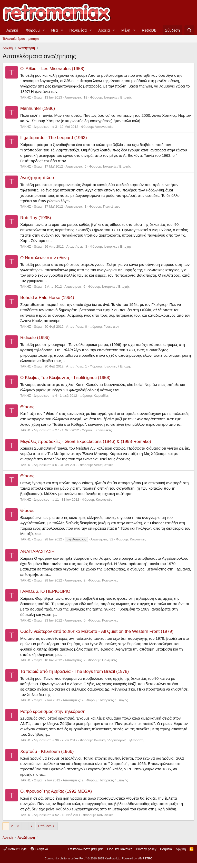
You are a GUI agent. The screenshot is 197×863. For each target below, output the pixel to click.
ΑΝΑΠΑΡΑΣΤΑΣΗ (37, 551)
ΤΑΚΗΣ (25, 97)
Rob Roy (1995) (35, 217)
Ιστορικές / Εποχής (118, 97)
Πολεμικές (109, 660)
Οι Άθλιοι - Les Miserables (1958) (52, 68)
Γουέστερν (111, 326)
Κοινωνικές (103, 430)
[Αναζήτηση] (189, 30)
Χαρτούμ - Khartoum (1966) (47, 751)
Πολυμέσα (78, 30)
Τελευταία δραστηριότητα (21, 39)
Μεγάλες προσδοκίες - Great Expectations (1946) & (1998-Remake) (85, 441)
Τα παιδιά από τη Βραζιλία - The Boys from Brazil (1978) (74, 671)
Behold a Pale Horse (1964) (47, 297)
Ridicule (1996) (35, 337)
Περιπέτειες (111, 206)
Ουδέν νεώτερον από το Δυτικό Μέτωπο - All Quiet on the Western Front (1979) (96, 631)
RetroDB (149, 30)
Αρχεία (104, 30)
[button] (43, 30)
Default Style (15, 849)
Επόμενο (45, 826)
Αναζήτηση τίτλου (37, 177)
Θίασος (27, 406)
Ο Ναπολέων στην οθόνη (44, 257)
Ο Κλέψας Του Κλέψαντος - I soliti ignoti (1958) (65, 377)
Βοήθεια (166, 849)
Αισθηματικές (103, 465)
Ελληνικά (39, 849)
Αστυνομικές (104, 127)
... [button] (25, 826)
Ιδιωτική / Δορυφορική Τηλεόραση (118, 740)
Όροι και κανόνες (119, 849)
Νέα (54, 30)
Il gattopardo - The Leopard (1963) (53, 137)
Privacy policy (146, 849)
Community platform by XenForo (83, 858)
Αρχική (12, 30)
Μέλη (125, 30)
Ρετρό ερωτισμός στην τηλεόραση (52, 711)
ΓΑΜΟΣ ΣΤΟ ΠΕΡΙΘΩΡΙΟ (45, 591)
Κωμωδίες (101, 395)
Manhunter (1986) (37, 108)
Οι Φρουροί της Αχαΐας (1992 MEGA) (56, 791)
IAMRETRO (144, 858)
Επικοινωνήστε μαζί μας (85, 849)
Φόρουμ (33, 30)
